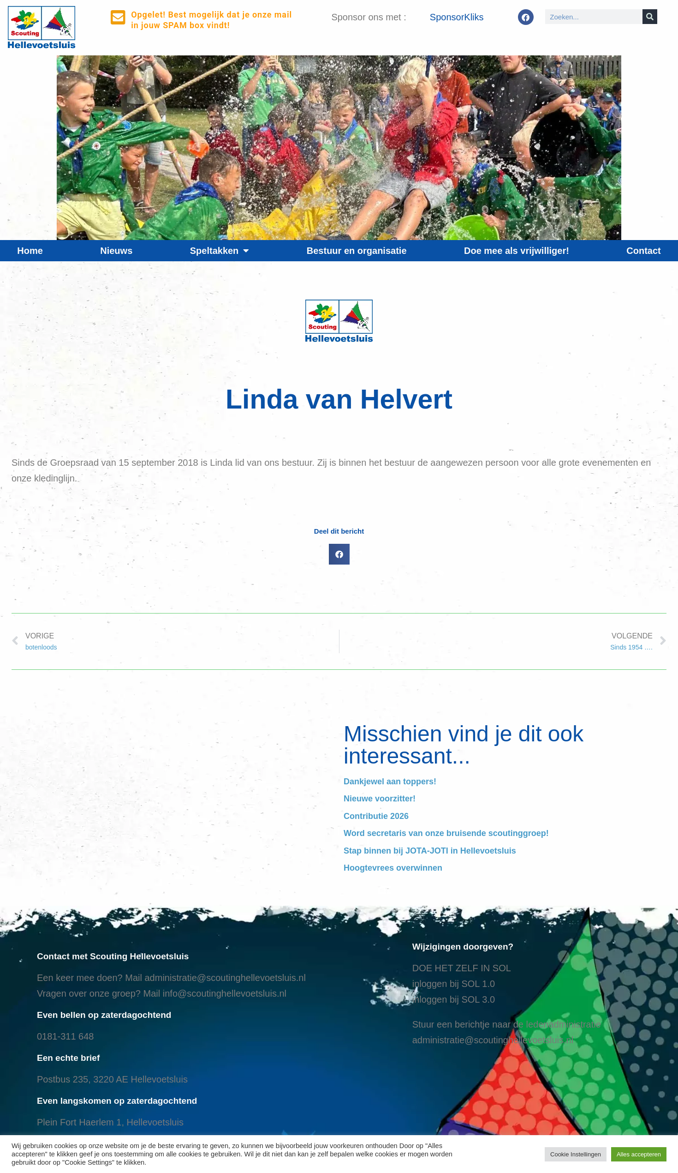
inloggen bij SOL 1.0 (453, 984)
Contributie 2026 (376, 816)
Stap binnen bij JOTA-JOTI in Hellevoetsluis (430, 850)
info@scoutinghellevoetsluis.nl (224, 993)
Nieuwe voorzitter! (380, 798)
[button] (339, 554)
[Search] (649, 16)
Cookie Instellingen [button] (575, 1154)
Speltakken (220, 250)
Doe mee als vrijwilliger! (516, 251)
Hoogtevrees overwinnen (393, 867)
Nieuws (116, 251)
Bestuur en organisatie (357, 251)
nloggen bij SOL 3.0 (454, 999)
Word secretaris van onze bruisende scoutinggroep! (446, 833)
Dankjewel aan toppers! (390, 781)
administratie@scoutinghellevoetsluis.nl (224, 978)
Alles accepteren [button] (639, 1154)
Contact (643, 251)
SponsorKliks (457, 17)
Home (30, 251)
